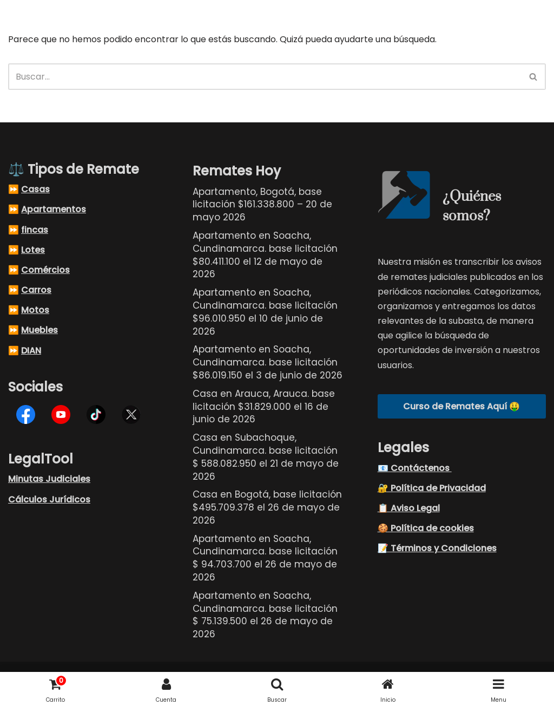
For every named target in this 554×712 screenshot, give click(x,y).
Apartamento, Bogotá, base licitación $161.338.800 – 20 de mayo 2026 (262, 204)
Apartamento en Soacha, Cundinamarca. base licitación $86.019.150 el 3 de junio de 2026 (267, 362)
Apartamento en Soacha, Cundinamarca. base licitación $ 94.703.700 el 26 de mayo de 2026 (265, 558)
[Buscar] (265, 76)
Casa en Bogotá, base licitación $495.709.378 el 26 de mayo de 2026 (267, 507)
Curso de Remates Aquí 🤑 (461, 406)
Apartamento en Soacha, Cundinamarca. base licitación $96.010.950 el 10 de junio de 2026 (265, 312)
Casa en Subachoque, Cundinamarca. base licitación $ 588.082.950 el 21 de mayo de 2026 (266, 457)
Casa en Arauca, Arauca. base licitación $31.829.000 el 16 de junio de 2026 (264, 406)
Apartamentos (53, 210)
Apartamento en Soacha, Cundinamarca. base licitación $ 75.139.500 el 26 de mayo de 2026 (265, 615)
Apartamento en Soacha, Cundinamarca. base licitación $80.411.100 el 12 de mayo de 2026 (265, 255)
